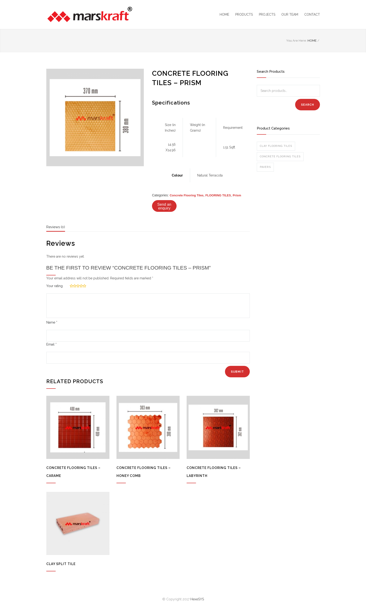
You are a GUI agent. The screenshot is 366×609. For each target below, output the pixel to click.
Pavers (265, 167)
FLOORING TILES (218, 195)
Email (51, 344)
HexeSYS (197, 599)
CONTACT (312, 14)
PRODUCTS (244, 14)
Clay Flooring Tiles (276, 146)
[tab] (55, 228)
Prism (237, 195)
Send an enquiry (164, 206)
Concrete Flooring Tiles (186, 195)
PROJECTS (267, 14)
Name (51, 322)
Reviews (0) (55, 227)
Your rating (54, 286)
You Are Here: (296, 40)
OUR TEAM (289, 14)
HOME (224, 14)
